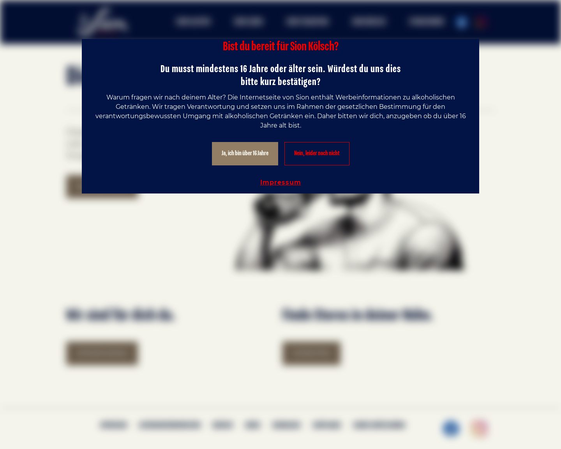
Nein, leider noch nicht (317, 153)
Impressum (280, 182)
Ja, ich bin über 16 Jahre (245, 153)
